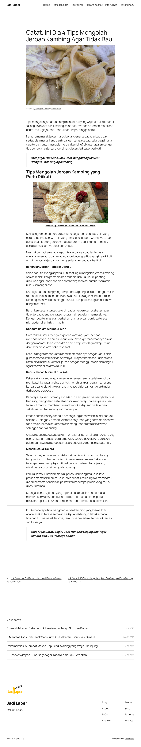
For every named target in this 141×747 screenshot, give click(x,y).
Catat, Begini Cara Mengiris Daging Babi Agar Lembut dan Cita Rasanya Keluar (68, 534)
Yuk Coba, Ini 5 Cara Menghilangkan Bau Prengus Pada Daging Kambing (65, 160)
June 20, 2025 (128, 646)
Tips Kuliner (56, 108)
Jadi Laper (13, 5)
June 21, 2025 (128, 637)
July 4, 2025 (129, 628)
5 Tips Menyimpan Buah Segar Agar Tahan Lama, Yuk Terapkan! (47, 655)
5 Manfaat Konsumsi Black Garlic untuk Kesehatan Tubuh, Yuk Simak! (51, 637)
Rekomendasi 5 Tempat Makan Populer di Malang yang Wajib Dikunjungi (52, 646)
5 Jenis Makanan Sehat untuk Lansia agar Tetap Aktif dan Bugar (47, 628)
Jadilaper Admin (42, 108)
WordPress (129, 738)
